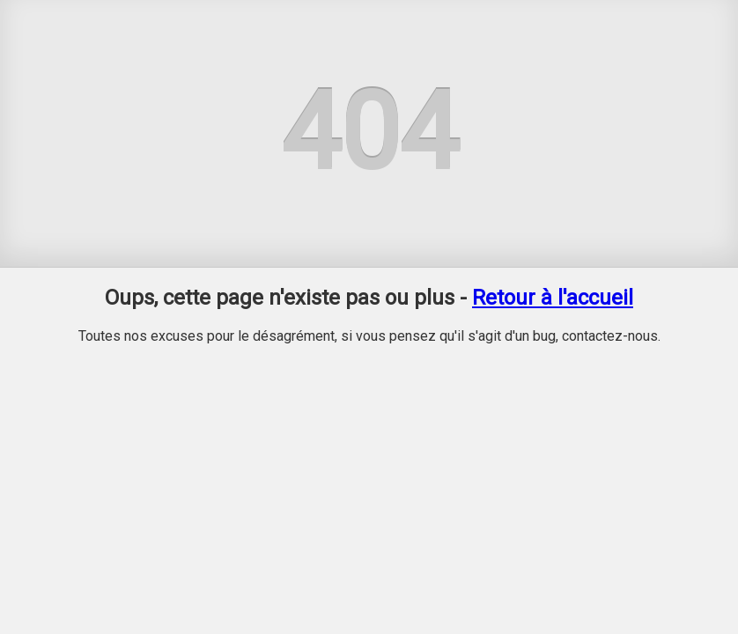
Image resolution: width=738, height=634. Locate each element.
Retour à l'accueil (552, 297)
